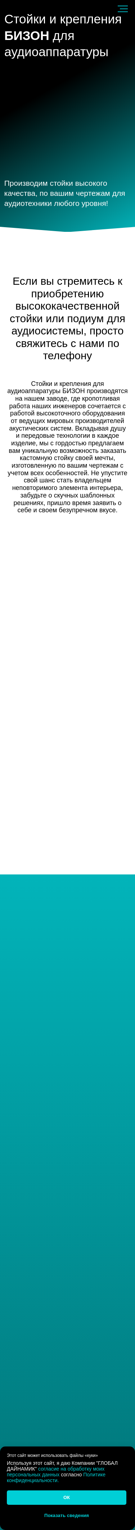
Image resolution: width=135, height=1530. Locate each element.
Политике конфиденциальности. (56, 1477)
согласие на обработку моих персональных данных (55, 1471)
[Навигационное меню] (123, 9)
